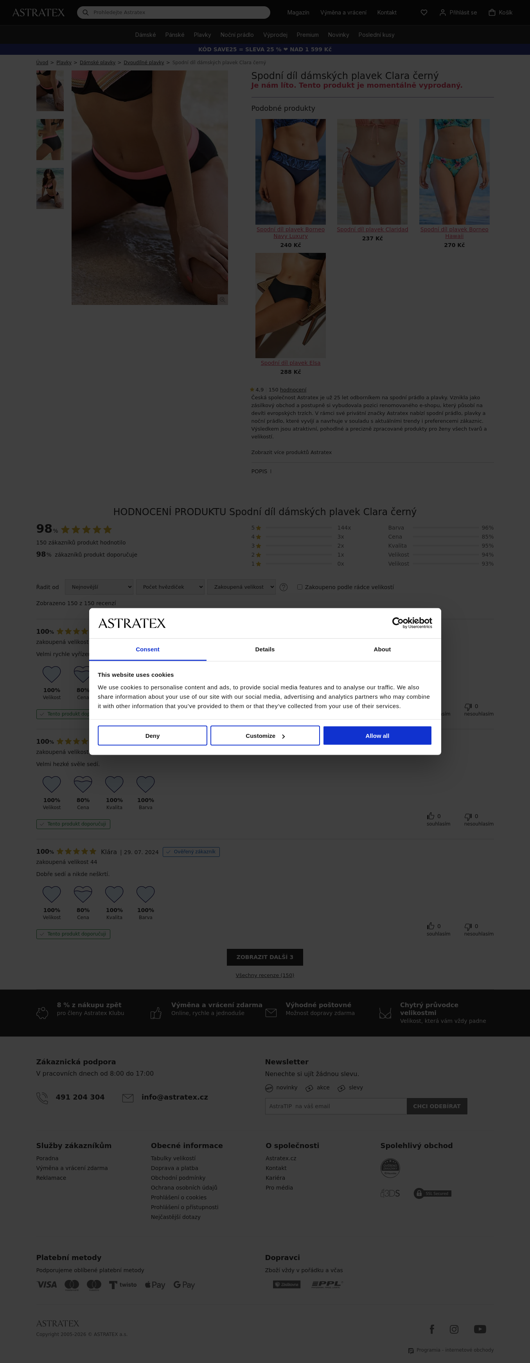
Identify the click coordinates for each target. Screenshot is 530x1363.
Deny (153, 735)
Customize (265, 735)
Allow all (378, 735)
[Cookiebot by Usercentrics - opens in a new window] (398, 623)
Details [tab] (265, 648)
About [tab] (382, 648)
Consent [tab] (148, 648)
